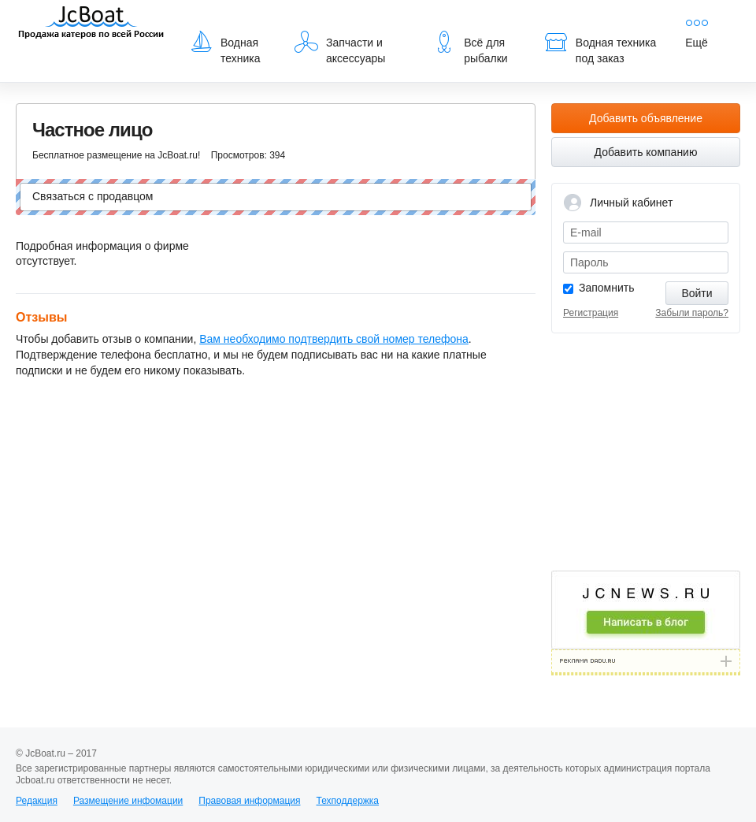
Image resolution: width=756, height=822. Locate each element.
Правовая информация (249, 800)
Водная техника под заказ (600, 47)
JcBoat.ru (91, 24)
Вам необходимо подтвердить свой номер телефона (334, 339)
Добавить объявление (645, 118)
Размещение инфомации (128, 800)
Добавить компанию (646, 152)
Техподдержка (347, 800)
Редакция (36, 800)
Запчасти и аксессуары (340, 47)
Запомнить (607, 287)
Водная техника (225, 47)
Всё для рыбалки (469, 47)
